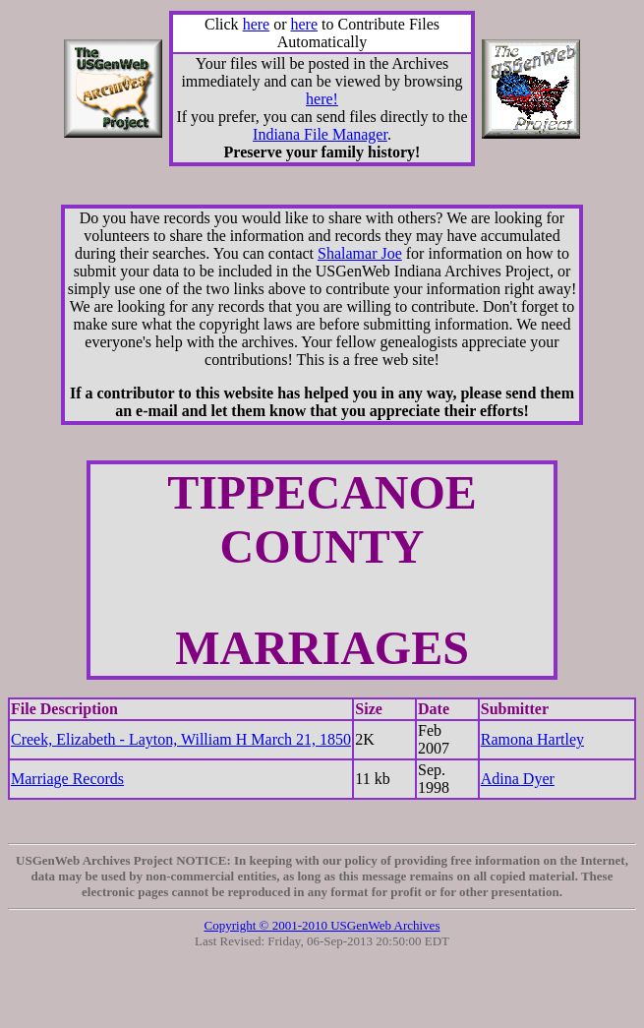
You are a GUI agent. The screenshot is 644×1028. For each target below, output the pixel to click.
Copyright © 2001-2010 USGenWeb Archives (322, 925)
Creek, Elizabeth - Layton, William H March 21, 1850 (181, 739)
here (256, 24)
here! (322, 99)
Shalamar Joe (360, 253)
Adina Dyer (518, 778)
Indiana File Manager (320, 134)
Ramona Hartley (532, 739)
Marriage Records (67, 778)
